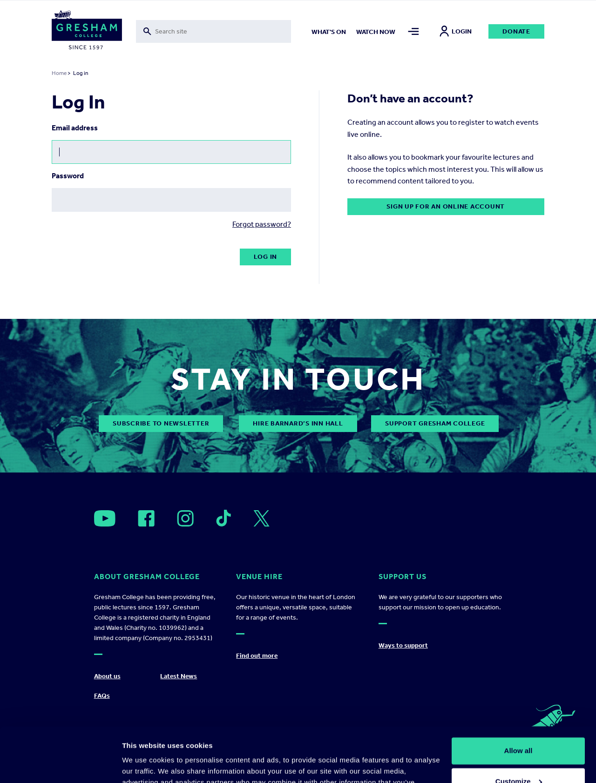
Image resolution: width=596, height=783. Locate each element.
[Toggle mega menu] (413, 31)
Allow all (518, 696)
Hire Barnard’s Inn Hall (298, 423)
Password (68, 175)
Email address (75, 127)
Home (59, 73)
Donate (516, 31)
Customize (518, 726)
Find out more (257, 656)
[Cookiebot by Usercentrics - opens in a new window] (60, 765)
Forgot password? (261, 224)
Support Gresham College (435, 423)
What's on (329, 32)
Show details (143, 765)
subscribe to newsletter (161, 423)
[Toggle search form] (213, 31)
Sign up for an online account (445, 206)
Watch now (375, 32)
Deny (518, 757)
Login (456, 31)
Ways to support (403, 645)
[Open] (104, 518)
